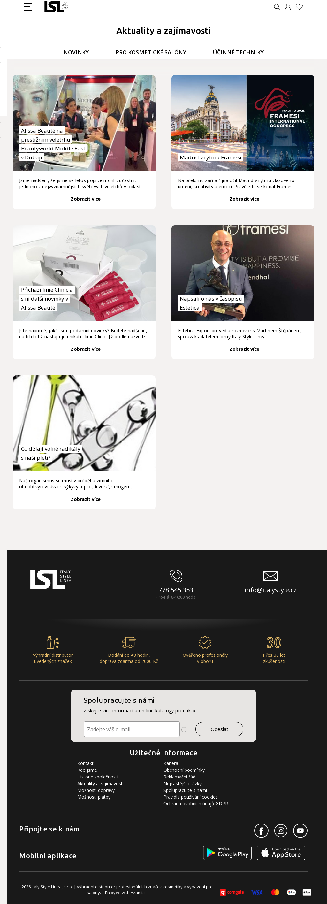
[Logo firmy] (56, 6)
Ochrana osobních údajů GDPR (196, 804)
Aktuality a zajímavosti (100, 783)
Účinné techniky (238, 52)
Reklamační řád (179, 777)
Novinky (76, 52)
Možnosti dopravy (96, 790)
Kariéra (171, 763)
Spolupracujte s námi (185, 790)
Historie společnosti (97, 777)
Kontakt (85, 763)
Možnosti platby (93, 797)
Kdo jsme (87, 770)
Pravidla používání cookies (191, 797)
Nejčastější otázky (183, 783)
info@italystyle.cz (271, 590)
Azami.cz (139, 892)
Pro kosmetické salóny (151, 52)
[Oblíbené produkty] (302, 7)
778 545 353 (175, 590)
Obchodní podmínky (184, 770)
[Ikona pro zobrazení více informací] (183, 729)
